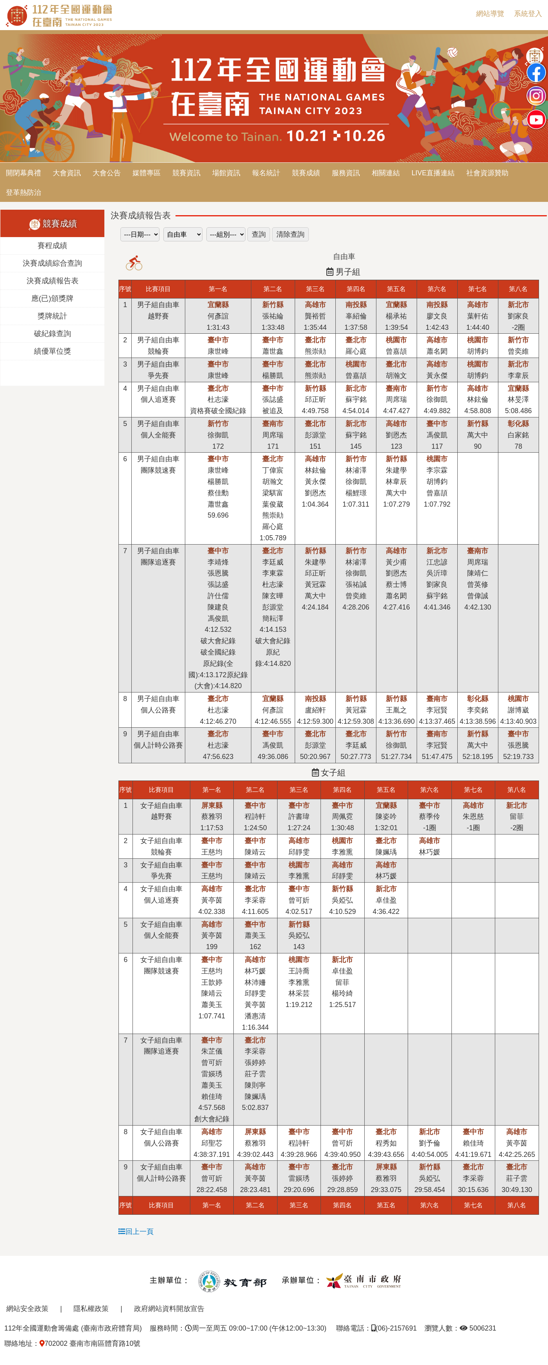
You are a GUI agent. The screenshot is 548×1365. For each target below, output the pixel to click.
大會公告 (107, 173)
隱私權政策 (91, 1309)
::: (464, 14)
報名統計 (266, 173)
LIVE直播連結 (433, 173)
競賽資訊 (186, 173)
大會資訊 (67, 173)
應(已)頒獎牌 (52, 298)
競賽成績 (306, 173)
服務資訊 (346, 173)
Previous (14, 99)
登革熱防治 (23, 192)
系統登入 (528, 14)
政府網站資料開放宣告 (169, 1309)
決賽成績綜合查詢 (52, 263)
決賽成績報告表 (53, 281)
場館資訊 (226, 173)
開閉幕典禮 (23, 173)
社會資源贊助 (487, 173)
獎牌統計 (52, 316)
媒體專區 (147, 173)
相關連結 (386, 173)
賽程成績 (52, 245)
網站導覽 (490, 14)
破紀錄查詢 (52, 333)
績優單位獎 (52, 351)
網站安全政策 (27, 1309)
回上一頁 (136, 1232)
